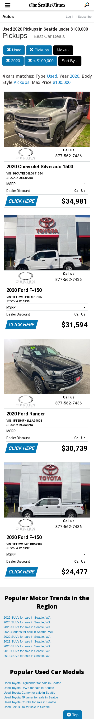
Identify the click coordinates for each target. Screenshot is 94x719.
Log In (70, 16)
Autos (8, 16)
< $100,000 (40, 61)
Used (14, 50)
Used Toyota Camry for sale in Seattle (29, 692)
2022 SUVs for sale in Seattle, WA (27, 636)
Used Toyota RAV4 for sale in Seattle (29, 688)
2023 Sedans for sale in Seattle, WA (28, 632)
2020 (13, 61)
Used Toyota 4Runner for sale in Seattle (31, 697)
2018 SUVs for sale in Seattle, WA (27, 656)
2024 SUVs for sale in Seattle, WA (27, 622)
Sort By (70, 61)
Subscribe (85, 16)
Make (63, 50)
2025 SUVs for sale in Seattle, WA (27, 617)
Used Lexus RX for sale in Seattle (27, 707)
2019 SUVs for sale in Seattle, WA (27, 651)
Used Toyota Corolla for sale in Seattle (30, 702)
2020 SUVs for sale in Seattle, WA (27, 646)
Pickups (39, 50)
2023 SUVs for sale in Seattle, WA (27, 627)
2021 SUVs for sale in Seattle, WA (27, 641)
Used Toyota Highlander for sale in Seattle (32, 683)
